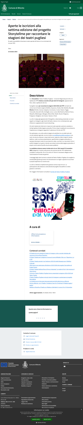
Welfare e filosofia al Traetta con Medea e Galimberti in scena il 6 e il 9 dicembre (51, 287)
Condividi (63, 26)
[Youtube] (67, 8)
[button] (41, 422)
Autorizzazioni (45, 388)
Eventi (63, 388)
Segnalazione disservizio (27, 399)
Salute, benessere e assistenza (49, 386)
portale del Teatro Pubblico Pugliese (60, 172)
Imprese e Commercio (26, 382)
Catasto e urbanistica (26, 384)
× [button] (81, 409)
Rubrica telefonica (5, 406)
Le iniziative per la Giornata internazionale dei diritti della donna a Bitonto (49, 281)
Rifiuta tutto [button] (47, 419)
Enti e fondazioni (5, 384)
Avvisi (63, 382)
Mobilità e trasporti (26, 386)
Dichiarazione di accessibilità (49, 405)
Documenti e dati (5, 390)
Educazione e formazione (48, 378)
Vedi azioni (63, 29)
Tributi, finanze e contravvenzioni (50, 382)
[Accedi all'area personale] (75, 2)
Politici (2, 386)
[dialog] (41, 416)
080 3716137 (9, 402)
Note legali (44, 403)
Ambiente (44, 384)
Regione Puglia (4, 2)
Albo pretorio (45, 399)
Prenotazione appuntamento (28, 397)
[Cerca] (80, 8)
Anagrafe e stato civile (26, 378)
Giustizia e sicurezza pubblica (49, 380)
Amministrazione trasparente (49, 397)
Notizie (14, 19)
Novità (9, 19)
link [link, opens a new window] (55, 416)
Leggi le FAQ (24, 401)
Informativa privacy (47, 401)
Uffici (2, 382)
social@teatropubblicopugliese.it (62, 135)
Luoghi (64, 390)
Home (4, 19)
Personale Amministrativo (7, 388)
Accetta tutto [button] (36, 419)
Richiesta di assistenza (27, 403)
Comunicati (65, 380)
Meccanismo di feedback (48, 407)
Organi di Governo (5, 378)
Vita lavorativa (24, 380)
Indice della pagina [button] (14, 93)
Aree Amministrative (6, 380)
